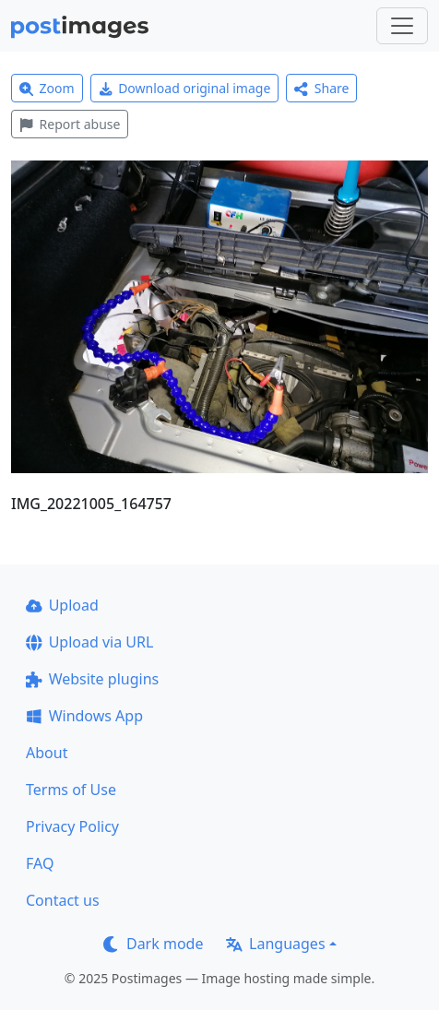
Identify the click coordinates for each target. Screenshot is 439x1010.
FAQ (39, 863)
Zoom (47, 88)
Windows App (84, 716)
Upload (62, 605)
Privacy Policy (72, 826)
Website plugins (92, 679)
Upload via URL (89, 642)
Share (321, 88)
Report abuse (69, 124)
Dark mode (153, 943)
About (46, 753)
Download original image (185, 88)
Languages (275, 943)
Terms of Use (71, 789)
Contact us (63, 900)
